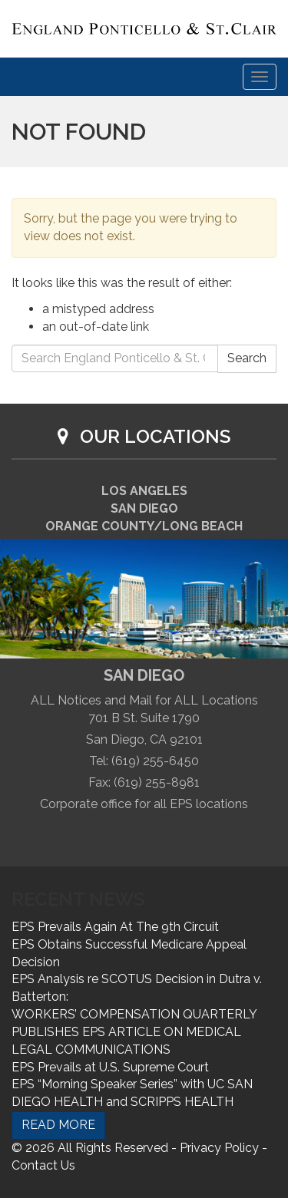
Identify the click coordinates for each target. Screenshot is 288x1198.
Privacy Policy (219, 1147)
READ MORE (58, 1124)
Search (246, 358)
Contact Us (43, 1165)
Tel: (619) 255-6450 (144, 761)
